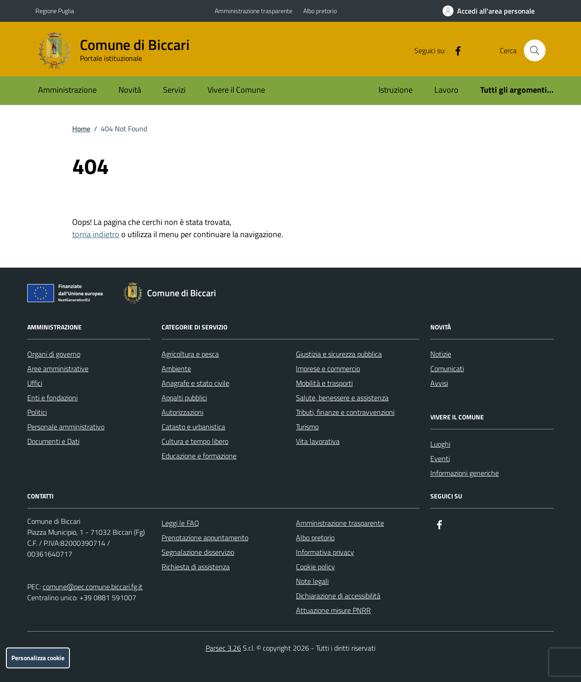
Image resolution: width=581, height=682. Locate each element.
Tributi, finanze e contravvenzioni (345, 412)
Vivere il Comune (236, 90)
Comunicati (447, 368)
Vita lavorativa (318, 441)
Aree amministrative (58, 368)
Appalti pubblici (184, 397)
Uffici (34, 383)
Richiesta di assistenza (196, 566)
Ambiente (176, 368)
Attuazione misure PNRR (333, 610)
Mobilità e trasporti (324, 383)
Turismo (307, 426)
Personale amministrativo (65, 426)
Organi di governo (53, 353)
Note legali (312, 581)
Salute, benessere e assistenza (342, 397)
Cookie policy (315, 566)
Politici (37, 412)
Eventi (440, 458)
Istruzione (396, 90)
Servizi (174, 90)
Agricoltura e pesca (190, 353)
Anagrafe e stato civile (195, 383)
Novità (129, 90)
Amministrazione (67, 90)
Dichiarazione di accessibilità (338, 595)
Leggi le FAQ (180, 523)
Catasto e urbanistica (193, 426)
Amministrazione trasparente (253, 10)
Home (81, 128)
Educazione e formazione (199, 455)
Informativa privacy (325, 552)
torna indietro (95, 234)
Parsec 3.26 (223, 647)
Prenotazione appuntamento (205, 537)
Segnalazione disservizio (198, 552)
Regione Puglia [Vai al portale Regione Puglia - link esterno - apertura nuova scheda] (54, 10)
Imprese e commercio (328, 368)
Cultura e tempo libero (195, 441)
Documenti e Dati (53, 441)
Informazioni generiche (464, 473)
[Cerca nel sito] (535, 50)
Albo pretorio (320, 10)
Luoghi (440, 443)
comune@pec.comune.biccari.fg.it (93, 586)
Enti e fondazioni (52, 397)
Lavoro (446, 90)
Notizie (440, 353)
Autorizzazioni (182, 412)
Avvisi (439, 383)
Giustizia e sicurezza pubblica (339, 353)
